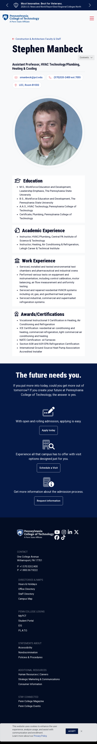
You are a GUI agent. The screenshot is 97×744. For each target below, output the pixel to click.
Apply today (48, 430)
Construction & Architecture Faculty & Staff (36, 39)
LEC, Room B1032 (27, 85)
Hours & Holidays (27, 584)
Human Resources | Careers (33, 674)
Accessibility (25, 647)
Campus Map (25, 598)
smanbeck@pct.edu (28, 77)
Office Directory (26, 589)
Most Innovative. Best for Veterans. (41, 3)
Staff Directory (26, 593)
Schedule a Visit (48, 467)
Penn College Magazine (31, 701)
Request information (48, 500)
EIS (20, 625)
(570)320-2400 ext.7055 (65, 77)
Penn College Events (29, 706)
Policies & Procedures (30, 657)
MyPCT (22, 615)
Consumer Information (30, 684)
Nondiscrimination (28, 652)
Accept (71, 731)
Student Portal (26, 620)
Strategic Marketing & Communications (39, 679)
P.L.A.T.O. (22, 630)
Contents (84, 57)
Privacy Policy (40, 736)
